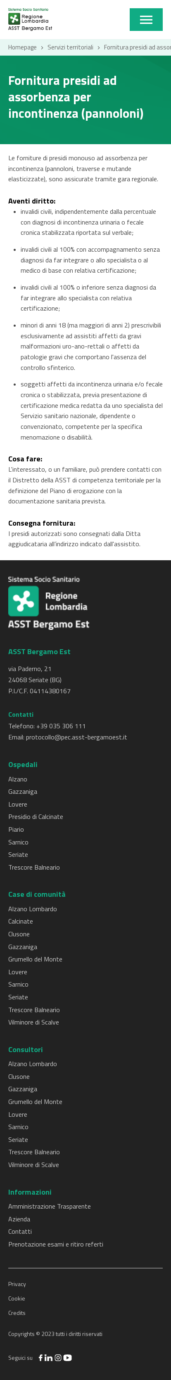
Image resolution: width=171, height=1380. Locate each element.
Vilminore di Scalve (33, 1022)
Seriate (18, 854)
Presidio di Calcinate (35, 816)
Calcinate (20, 921)
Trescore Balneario (34, 867)
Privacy (17, 1283)
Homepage (22, 47)
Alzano (17, 779)
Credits (17, 1312)
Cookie (16, 1298)
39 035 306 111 (63, 726)
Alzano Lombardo (32, 909)
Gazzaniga (22, 791)
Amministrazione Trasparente (49, 1206)
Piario (16, 829)
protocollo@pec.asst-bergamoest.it (76, 737)
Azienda (19, 1219)
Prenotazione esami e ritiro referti (55, 1244)
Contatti (20, 1231)
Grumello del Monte (35, 959)
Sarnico (18, 842)
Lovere (17, 804)
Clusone (19, 934)
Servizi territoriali (70, 47)
